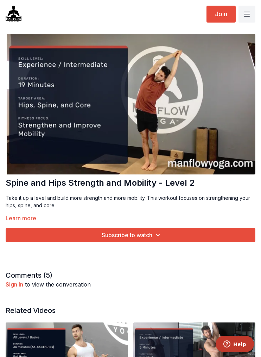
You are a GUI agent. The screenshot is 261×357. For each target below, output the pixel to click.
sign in (14, 284)
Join (221, 14)
